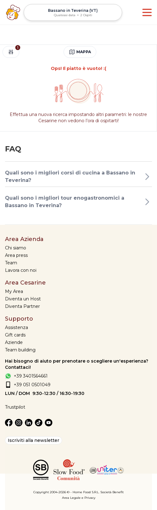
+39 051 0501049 (32, 384)
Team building (20, 350)
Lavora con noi (20, 270)
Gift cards (15, 335)
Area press (16, 255)
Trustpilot (15, 407)
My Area (14, 291)
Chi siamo (15, 248)
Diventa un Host (23, 299)
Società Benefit (112, 492)
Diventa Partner (22, 306)
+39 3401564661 (31, 376)
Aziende (14, 342)
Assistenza (16, 327)
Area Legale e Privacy (78, 498)
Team (11, 263)
